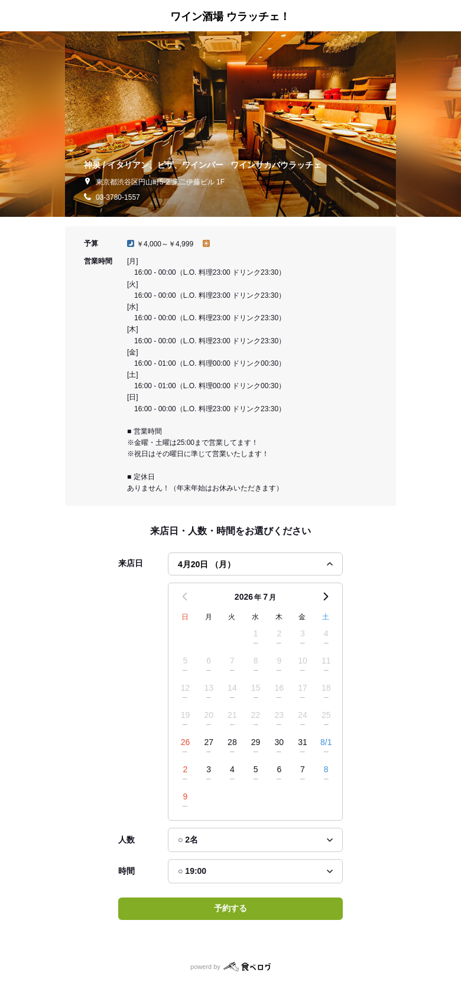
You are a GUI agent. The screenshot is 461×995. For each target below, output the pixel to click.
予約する (230, 908)
